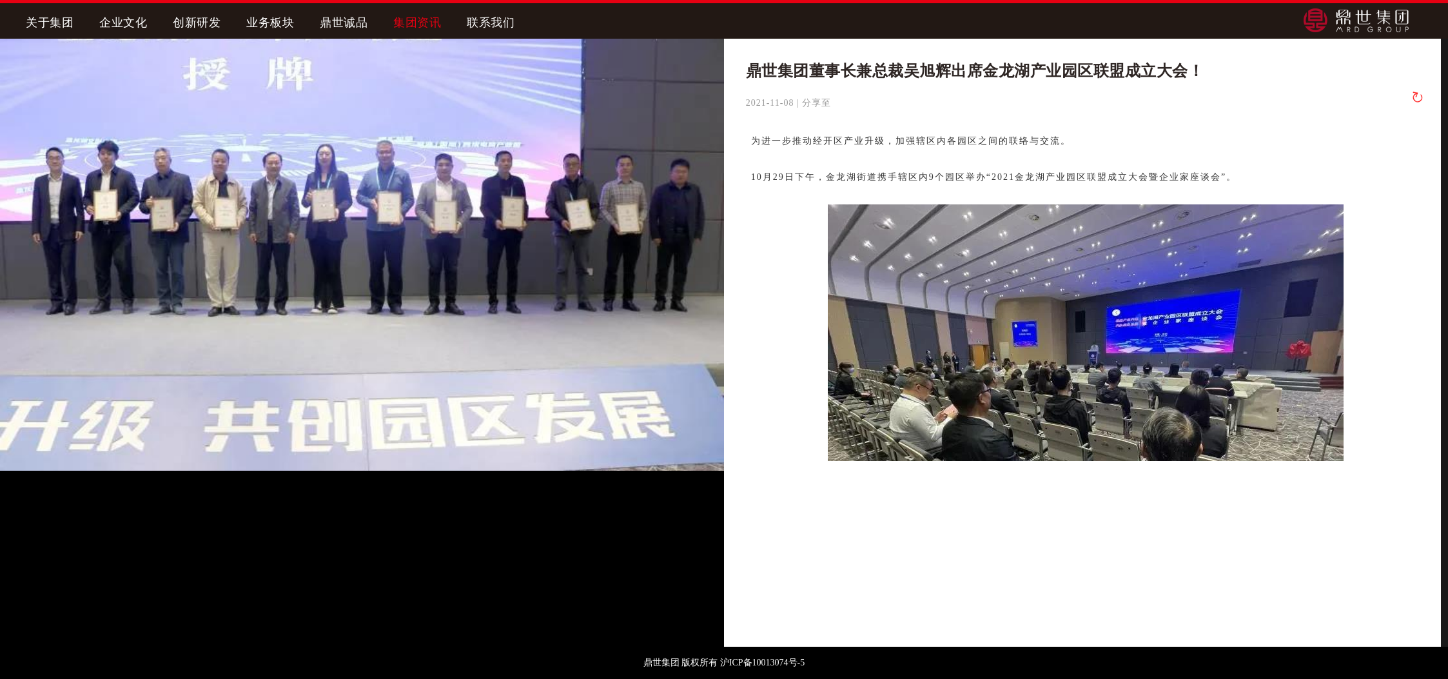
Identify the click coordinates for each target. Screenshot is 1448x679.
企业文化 (123, 22)
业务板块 (270, 22)
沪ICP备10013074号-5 (762, 662)
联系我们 (490, 22)
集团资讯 (417, 22)
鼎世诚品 (343, 22)
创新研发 (196, 22)
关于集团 (49, 22)
